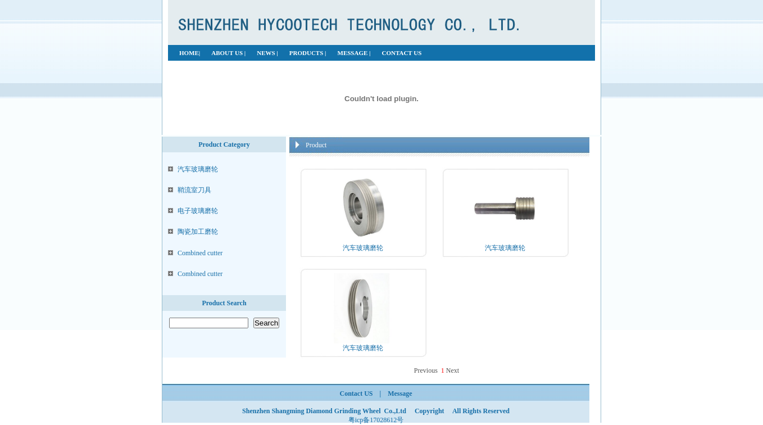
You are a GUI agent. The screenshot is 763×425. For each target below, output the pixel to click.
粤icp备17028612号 (376, 420)
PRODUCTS (307, 52)
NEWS (266, 52)
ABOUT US (227, 52)
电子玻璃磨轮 (198, 211)
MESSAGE (354, 52)
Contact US (356, 393)
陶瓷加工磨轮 (198, 232)
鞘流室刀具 (194, 190)
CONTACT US (401, 52)
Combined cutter (200, 253)
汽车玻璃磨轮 (198, 169)
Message (400, 393)
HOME (189, 52)
